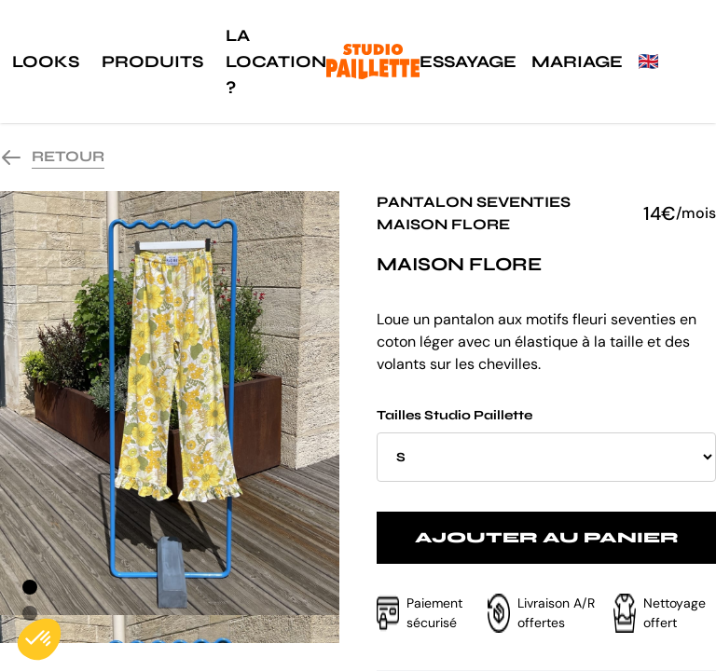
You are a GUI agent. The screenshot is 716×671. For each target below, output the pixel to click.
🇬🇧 (648, 61)
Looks (45, 61)
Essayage (468, 61)
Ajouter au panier (547, 537)
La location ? (276, 61)
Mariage (577, 61)
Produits (152, 61)
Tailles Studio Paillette (546, 444)
